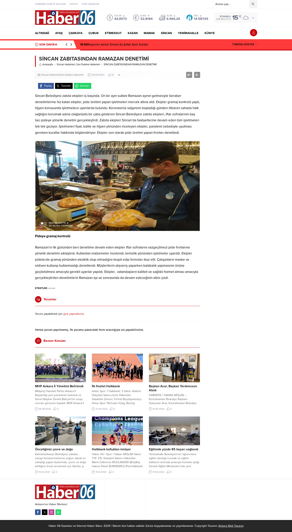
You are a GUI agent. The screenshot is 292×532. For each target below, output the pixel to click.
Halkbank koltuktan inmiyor (111, 449)
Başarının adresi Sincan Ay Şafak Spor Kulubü (114, 44)
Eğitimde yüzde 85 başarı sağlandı (173, 449)
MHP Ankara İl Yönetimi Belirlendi (59, 386)
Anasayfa (46, 64)
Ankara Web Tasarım (231, 526)
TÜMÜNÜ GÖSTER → (244, 44)
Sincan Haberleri (66, 64)
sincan (51, 288)
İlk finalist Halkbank (106, 386)
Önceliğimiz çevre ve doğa (54, 449)
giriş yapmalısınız (73, 314)
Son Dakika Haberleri (88, 64)
